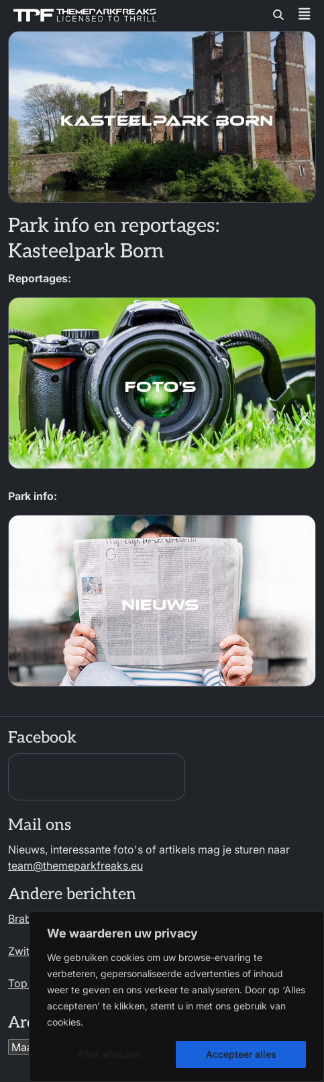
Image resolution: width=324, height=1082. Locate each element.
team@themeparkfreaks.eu (75, 865)
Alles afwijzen (109, 1054)
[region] (176, 996)
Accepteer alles (241, 1054)
